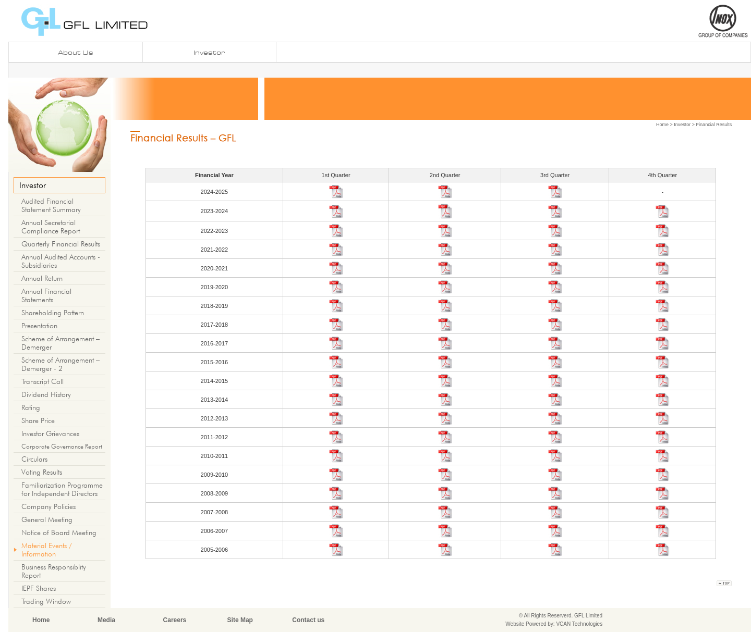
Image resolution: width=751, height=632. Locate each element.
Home (662, 124)
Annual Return (42, 278)
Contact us (308, 620)
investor (209, 52)
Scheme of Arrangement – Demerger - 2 (60, 364)
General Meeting (46, 519)
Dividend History (46, 394)
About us (75, 52)
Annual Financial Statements (46, 295)
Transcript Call (42, 381)
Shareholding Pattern (52, 312)
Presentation (39, 325)
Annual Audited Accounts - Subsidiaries (60, 261)
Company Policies (48, 506)
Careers (175, 620)
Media (106, 620)
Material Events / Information (46, 549)
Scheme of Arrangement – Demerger (60, 342)
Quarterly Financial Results (60, 244)
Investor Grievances (50, 433)
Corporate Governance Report (61, 446)
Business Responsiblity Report (53, 571)
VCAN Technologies (579, 624)
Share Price (38, 420)
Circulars (34, 459)
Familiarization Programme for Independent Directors (62, 489)
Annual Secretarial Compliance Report (50, 226)
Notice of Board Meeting (58, 532)
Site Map (240, 620)
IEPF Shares (38, 588)
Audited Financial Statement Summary (51, 205)
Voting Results (41, 472)
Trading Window (46, 601)
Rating (30, 407)
